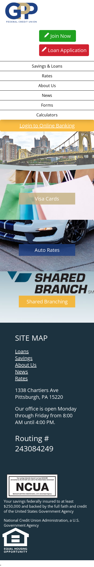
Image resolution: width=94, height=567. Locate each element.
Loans (22, 351)
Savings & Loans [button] (47, 66)
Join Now (57, 36)
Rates (47, 76)
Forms (47, 105)
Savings (24, 358)
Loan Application (64, 50)
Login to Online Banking (38, 125)
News (47, 95)
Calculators (47, 115)
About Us (47, 86)
